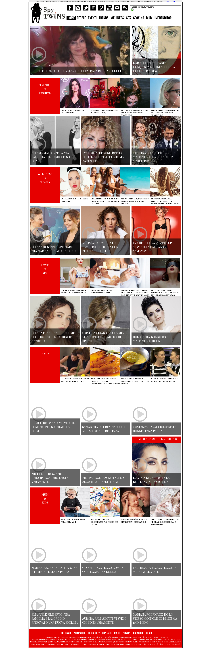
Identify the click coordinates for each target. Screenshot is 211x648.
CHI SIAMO (66, 633)
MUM (149, 18)
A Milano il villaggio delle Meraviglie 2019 (104, 111)
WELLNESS (117, 18)
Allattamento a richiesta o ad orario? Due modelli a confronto (164, 522)
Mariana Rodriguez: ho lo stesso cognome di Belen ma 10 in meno (155, 618)
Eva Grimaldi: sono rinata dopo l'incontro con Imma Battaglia (103, 157)
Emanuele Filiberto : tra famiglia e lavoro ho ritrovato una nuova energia (55, 618)
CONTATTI (106, 633)
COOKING (138, 18)
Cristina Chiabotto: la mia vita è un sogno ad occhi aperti (103, 337)
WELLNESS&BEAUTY (45, 178)
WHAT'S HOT (79, 633)
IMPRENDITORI (163, 18)
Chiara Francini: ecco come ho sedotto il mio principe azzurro (53, 337)
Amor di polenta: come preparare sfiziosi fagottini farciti (135, 381)
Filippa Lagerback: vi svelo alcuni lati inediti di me (103, 480)
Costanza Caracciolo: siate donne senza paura (154, 429)
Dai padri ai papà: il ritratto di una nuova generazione (134, 520)
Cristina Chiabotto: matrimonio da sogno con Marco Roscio (153, 157)
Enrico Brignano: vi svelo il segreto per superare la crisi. (53, 427)
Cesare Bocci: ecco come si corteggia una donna (103, 570)
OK (174, 1)
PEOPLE (81, 18)
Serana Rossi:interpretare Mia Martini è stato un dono (54, 249)
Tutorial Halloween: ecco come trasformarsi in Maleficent (134, 112)
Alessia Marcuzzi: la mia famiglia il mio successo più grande (53, 157)
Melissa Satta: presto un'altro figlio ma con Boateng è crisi (100, 247)
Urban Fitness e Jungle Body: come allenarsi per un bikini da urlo (105, 201)
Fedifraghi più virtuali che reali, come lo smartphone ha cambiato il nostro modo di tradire (135, 294)
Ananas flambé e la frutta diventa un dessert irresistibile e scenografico (105, 381)
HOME (71, 18)
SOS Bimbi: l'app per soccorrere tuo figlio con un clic (104, 522)
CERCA (149, 633)
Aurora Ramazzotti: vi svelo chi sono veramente (104, 620)
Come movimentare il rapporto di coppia (101, 291)
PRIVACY (126, 633)
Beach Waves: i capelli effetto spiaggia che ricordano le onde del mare (165, 201)
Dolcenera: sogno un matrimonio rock (149, 339)
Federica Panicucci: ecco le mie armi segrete (154, 570)
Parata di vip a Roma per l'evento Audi (72, 111)
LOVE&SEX (45, 269)
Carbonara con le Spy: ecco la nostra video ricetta (164, 380)
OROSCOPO (138, 633)
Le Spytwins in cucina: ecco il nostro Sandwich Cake (75, 380)
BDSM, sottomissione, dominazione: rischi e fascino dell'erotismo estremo (165, 292)
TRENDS (104, 18)
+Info (167, 1)
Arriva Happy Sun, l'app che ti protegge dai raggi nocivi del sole (135, 201)
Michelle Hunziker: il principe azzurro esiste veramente (50, 478)
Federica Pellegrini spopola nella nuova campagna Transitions (165, 112)
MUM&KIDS (45, 498)
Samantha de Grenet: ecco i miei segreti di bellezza (103, 429)
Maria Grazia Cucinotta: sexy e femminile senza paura (54, 570)
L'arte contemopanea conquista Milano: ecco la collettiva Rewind (154, 67)
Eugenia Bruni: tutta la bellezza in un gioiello (151, 480)
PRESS (117, 633)
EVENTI (92, 18)
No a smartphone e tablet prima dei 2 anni (73, 520)
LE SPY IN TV (94, 633)
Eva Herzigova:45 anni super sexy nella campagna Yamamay (154, 247)
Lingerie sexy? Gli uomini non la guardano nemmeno (74, 291)
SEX (128, 18)
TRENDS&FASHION (45, 89)
